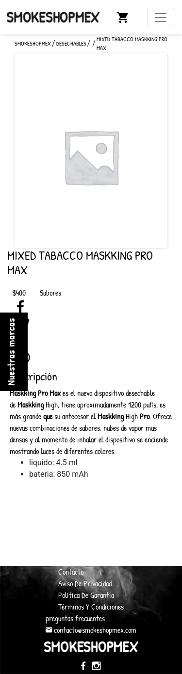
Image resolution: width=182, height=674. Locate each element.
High (37, 404)
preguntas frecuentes (75, 618)
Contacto (70, 571)
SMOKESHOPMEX (33, 43)
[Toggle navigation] (160, 17)
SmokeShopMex (53, 17)
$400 (19, 292)
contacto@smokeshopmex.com (91, 630)
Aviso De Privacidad (85, 583)
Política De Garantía (86, 595)
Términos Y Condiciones (91, 606)
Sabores (50, 292)
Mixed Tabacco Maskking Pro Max (132, 43)
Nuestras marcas (10, 352)
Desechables (71, 43)
